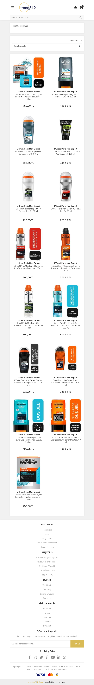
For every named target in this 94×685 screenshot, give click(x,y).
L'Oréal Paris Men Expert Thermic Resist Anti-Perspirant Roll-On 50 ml (65, 382)
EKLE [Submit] (77, 643)
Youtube (47, 621)
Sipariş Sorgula (47, 547)
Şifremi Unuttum (47, 594)
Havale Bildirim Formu (47, 542)
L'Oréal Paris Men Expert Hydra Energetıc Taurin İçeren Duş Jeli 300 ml (66, 440)
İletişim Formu (47, 575)
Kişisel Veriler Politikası (47, 562)
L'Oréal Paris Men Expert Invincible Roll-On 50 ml (66, 210)
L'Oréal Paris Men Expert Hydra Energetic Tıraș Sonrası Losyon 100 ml (28, 97)
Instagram (47, 617)
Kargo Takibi (47, 538)
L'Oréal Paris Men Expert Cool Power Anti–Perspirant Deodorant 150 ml (65, 325)
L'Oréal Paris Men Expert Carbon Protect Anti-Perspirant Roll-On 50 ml (28, 382)
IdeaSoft (32, 682)
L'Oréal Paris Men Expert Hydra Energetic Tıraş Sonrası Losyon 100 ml (28, 497)
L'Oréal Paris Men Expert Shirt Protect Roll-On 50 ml (28, 210)
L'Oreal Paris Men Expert (28, 91)
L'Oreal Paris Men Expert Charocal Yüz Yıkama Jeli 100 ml (65, 152)
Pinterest (47, 626)
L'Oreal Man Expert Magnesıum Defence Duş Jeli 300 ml (65, 95)
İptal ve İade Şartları (47, 570)
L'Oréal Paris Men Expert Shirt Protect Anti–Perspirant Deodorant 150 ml (28, 325)
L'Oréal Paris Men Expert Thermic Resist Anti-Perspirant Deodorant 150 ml (65, 268)
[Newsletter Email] (40, 644)
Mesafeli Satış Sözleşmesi (47, 557)
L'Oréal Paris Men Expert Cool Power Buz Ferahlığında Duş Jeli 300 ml (28, 440)
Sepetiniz (47, 598)
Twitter (47, 613)
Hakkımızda (47, 530)
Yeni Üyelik (47, 585)
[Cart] (81, 7)
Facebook (47, 608)
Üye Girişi (47, 589)
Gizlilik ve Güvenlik (47, 566)
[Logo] (28, 7)
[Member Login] (75, 7)
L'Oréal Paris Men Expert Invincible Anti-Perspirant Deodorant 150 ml (28, 267)
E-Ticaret (40, 682)
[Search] (47, 17)
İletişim (47, 534)
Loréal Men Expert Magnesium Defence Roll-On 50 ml (28, 152)
